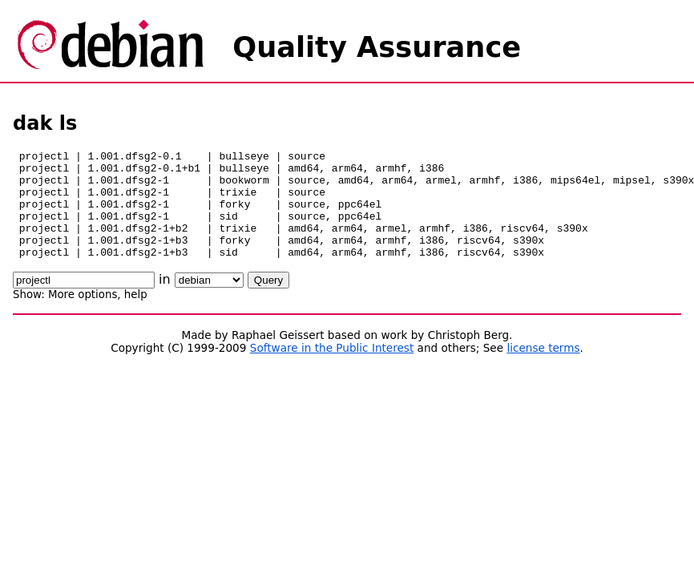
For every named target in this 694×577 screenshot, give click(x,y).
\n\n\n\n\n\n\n (209, 301)
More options (82, 316)
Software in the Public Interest (332, 369)
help (135, 316)
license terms (542, 369)
